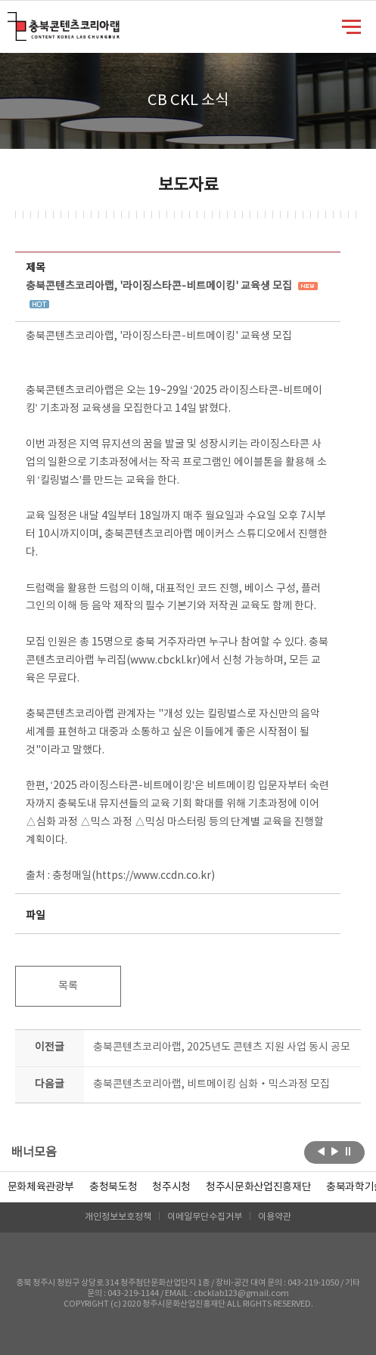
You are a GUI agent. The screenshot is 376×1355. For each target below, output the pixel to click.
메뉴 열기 (351, 25)
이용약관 (274, 1217)
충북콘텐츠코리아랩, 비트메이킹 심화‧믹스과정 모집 (211, 1084)
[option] (113, 1187)
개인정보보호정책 (118, 1217)
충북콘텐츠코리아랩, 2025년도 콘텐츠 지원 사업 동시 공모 (221, 1047)
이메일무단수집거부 (204, 1217)
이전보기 (321, 1151)
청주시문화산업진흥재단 (258, 1187)
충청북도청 (113, 1187)
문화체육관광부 (41, 1187)
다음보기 (334, 1151)
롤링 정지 (348, 1151)
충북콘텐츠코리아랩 (11, 20)
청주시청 (171, 1187)
